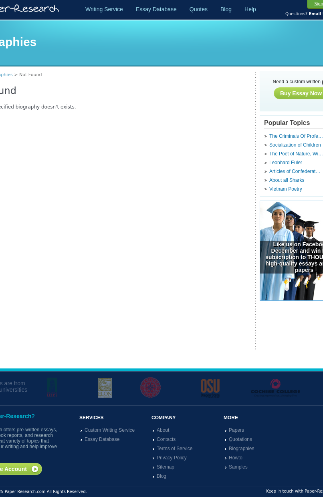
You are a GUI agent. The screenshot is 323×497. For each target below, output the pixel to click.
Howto (235, 458)
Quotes (199, 9)
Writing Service (104, 9)
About (163, 430)
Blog (226, 9)
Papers (236, 430)
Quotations (240, 439)
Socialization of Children (295, 145)
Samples (238, 467)
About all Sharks (286, 180)
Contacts (166, 439)
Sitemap (165, 467)
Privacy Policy (172, 458)
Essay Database (156, 9)
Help (250, 9)
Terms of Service (174, 448)
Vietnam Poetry (285, 189)
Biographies (241, 448)
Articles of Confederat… (294, 171)
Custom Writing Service (110, 430)
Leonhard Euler (285, 162)
